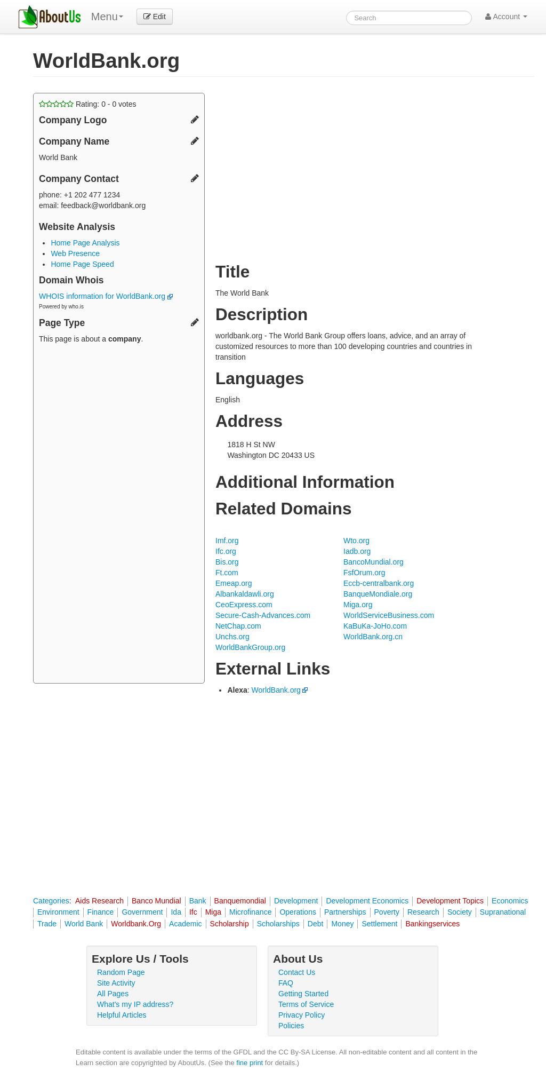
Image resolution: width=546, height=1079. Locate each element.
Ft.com (226, 572)
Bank (197, 900)
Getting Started (303, 993)
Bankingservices (432, 923)
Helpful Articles (122, 1015)
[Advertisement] (119, 515)
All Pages (113, 993)
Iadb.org (357, 551)
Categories (51, 900)
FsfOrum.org (364, 572)
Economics (510, 900)
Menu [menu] (107, 16)
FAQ (285, 983)
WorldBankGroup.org (250, 647)
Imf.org (227, 540)
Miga (213, 912)
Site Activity (116, 983)
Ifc (193, 912)
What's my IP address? (135, 1004)
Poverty (386, 912)
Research (423, 912)
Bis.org (227, 562)
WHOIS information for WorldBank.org (106, 296)
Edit (154, 16)
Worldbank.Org (136, 923)
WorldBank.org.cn (373, 636)
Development (296, 900)
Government (142, 912)
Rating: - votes (87, 104)
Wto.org (356, 540)
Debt (316, 923)
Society (459, 912)
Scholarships (278, 923)
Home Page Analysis (85, 243)
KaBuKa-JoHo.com (375, 626)
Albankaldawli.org (244, 594)
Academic (185, 923)
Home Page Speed (82, 264)
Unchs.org (232, 636)
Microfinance (250, 912)
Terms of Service (306, 1004)
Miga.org (357, 604)
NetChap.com (238, 626)
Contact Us (296, 972)
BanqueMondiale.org (377, 594)
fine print (249, 1063)
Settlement (379, 923)
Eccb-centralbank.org (378, 583)
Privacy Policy (301, 1015)
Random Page (121, 972)
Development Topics (450, 900)
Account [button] (506, 16)
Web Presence (75, 253)
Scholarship (229, 923)
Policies (291, 1025)
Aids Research (99, 900)
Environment (58, 912)
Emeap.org (233, 583)
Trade (47, 923)
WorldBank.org (276, 690)
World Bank (84, 923)
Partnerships (345, 912)
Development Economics (367, 900)
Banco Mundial (156, 900)
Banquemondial (240, 900)
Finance (100, 912)
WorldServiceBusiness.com (388, 615)
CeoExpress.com (243, 604)
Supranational (503, 912)
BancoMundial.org (373, 562)
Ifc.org (225, 551)
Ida (176, 912)
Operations (297, 912)
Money (342, 923)
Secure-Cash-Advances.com (262, 615)
